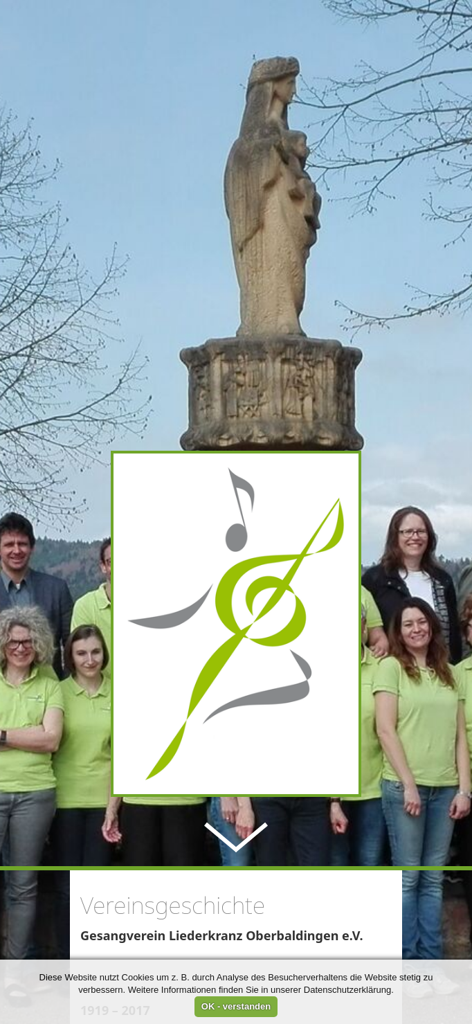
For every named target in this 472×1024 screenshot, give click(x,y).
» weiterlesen (117, 930)
